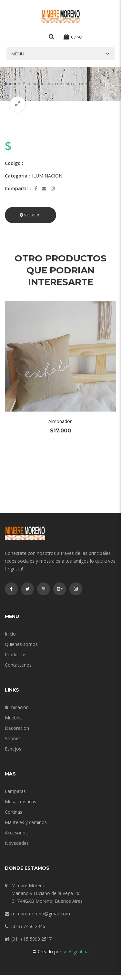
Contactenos (18, 665)
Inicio (10, 83)
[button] (30, 215)
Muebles (14, 718)
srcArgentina (76, 951)
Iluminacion (17, 707)
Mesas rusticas (20, 801)
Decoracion (17, 728)
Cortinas (13, 812)
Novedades (17, 843)
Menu (17, 53)
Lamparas (15, 791)
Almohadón (60, 421)
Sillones (13, 738)
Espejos (13, 749)
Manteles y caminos (26, 822)
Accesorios (16, 833)
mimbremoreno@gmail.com (40, 914)
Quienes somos (21, 644)
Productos (15, 654)
